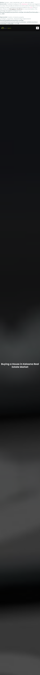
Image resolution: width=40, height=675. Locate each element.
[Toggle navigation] (37, 28)
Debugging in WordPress (15, 9)
